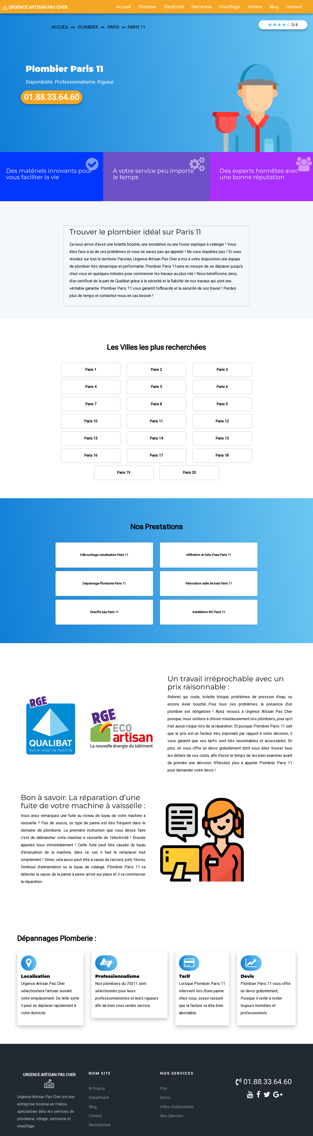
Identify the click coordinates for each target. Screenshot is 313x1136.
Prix (163, 1062)
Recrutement (100, 1099)
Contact (95, 1090)
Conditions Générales (121, 1127)
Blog (93, 1081)
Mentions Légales (152, 1127)
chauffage (229, 7)
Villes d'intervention (177, 1081)
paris (113, 27)
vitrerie (254, 7)
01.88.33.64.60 (264, 1056)
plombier (147, 7)
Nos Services (171, 1090)
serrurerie (201, 7)
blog (274, 7)
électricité (174, 7)
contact (294, 7)
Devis (165, 1072)
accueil (123, 7)
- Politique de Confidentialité (186, 1127)
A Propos (97, 1062)
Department (99, 1072)
